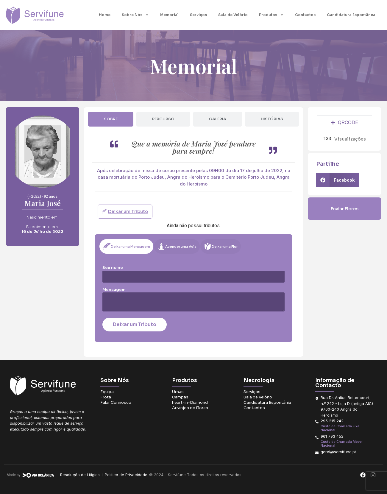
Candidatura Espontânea (351, 15)
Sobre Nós (135, 15)
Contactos (305, 15)
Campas (180, 397)
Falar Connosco (115, 402)
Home (104, 15)
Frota (105, 397)
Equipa (107, 391)
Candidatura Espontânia (267, 402)
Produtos (271, 15)
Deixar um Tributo (134, 324)
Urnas (178, 391)
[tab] (110, 119)
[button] (337, 180)
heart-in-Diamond (190, 402)
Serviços (198, 15)
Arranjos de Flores (190, 407)
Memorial (169, 15)
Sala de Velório (233, 15)
